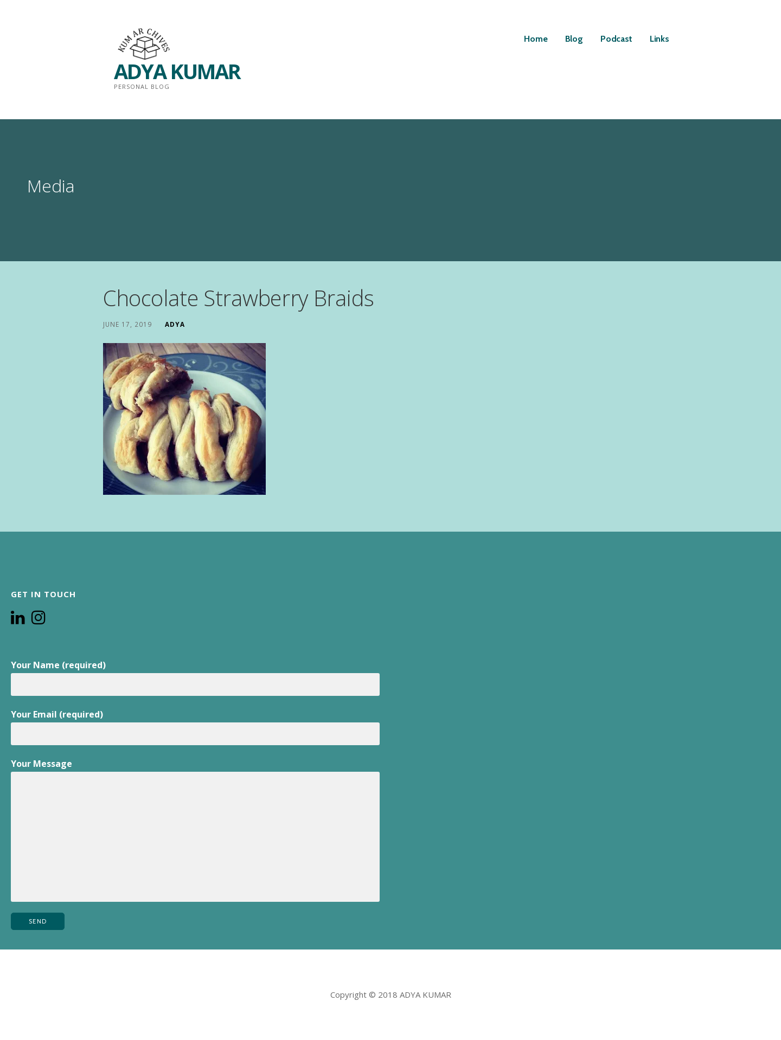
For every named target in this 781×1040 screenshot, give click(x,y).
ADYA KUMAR (177, 71)
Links (659, 39)
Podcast (616, 39)
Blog (574, 39)
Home (535, 39)
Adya (175, 324)
